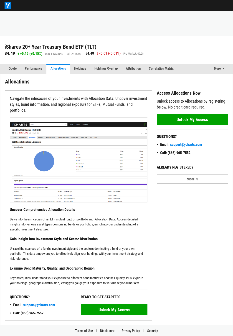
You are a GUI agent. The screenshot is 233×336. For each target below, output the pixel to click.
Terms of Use (84, 331)
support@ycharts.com (39, 305)
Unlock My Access (114, 309)
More (217, 68)
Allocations (58, 68)
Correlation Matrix (161, 68)
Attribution (133, 68)
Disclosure (107, 331)
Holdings (80, 68)
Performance (33, 68)
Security (152, 331)
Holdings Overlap (106, 68)
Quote (13, 68)
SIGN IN (192, 179)
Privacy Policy (131, 331)
